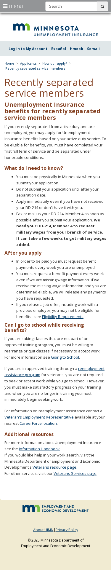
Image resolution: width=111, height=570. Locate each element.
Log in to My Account (28, 48)
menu (13, 5)
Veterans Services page (75, 473)
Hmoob (76, 48)
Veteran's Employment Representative (39, 417)
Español (58, 48)
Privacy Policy (67, 529)
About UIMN (43, 529)
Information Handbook (39, 448)
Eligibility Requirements (62, 316)
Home (9, 63)
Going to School (65, 357)
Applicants (28, 63)
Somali (93, 48)
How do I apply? (54, 63)
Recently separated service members (35, 68)
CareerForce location (38, 423)
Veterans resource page (54, 467)
